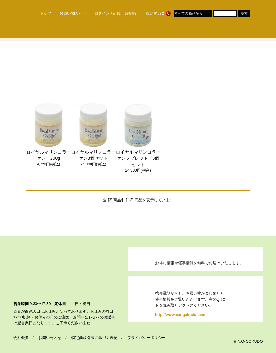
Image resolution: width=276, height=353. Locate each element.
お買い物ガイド (70, 13)
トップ (42, 13)
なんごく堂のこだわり (61, 32)
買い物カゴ (155, 13)
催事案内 (155, 32)
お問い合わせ (49, 337)
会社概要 (21, 337)
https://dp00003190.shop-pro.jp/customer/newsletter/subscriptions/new (143, 259)
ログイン (100, 13)
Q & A (186, 32)
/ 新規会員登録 (123, 13)
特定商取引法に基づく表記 (94, 337)
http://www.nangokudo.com (143, 299)
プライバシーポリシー (146, 337)
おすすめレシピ (222, 32)
